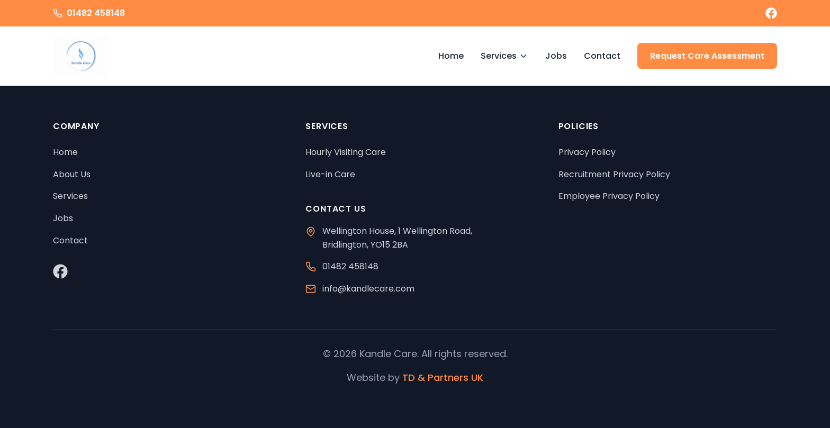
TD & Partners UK (442, 377)
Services (504, 56)
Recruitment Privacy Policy (614, 174)
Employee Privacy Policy (609, 196)
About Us (72, 174)
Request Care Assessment (707, 56)
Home (451, 56)
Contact (602, 56)
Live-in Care (330, 174)
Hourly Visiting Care (345, 152)
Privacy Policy (587, 152)
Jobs (556, 56)
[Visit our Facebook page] (771, 13)
